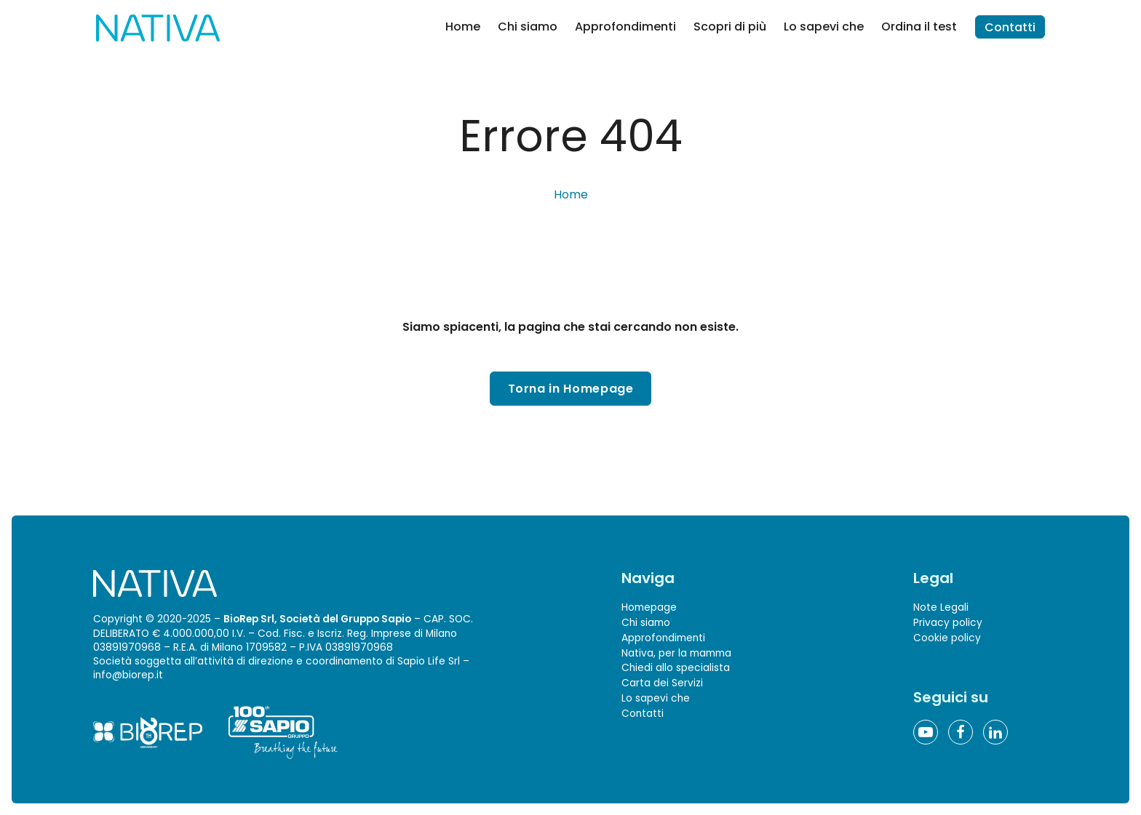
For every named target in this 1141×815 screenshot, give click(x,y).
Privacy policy (947, 623)
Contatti (1010, 27)
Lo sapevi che (824, 26)
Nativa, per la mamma (676, 653)
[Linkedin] (995, 732)
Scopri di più (729, 26)
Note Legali (941, 607)
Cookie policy (947, 638)
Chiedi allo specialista (675, 668)
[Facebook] (960, 732)
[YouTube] (925, 732)
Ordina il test (919, 26)
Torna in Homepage (571, 388)
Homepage (649, 607)
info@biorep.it (128, 675)
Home (462, 26)
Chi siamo (527, 26)
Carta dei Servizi (662, 683)
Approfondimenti (625, 26)
